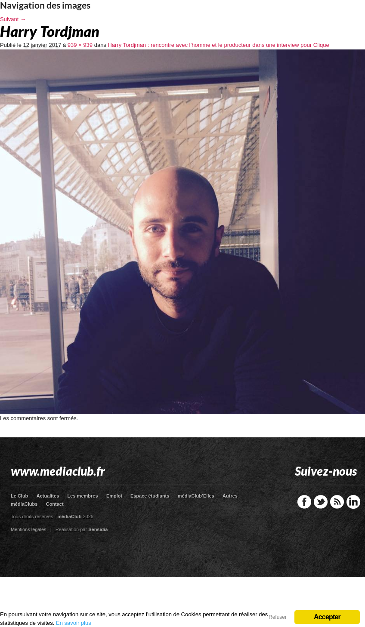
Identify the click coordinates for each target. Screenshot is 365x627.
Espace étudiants (149, 495)
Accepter (327, 617)
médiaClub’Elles (196, 495)
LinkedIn (353, 502)
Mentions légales (28, 529)
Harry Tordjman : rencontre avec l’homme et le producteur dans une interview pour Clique (218, 45)
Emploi (114, 495)
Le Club (19, 495)
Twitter (321, 502)
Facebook (304, 502)
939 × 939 (80, 45)
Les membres (83, 495)
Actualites (48, 495)
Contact (55, 504)
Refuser (278, 617)
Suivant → (13, 19)
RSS (337, 502)
